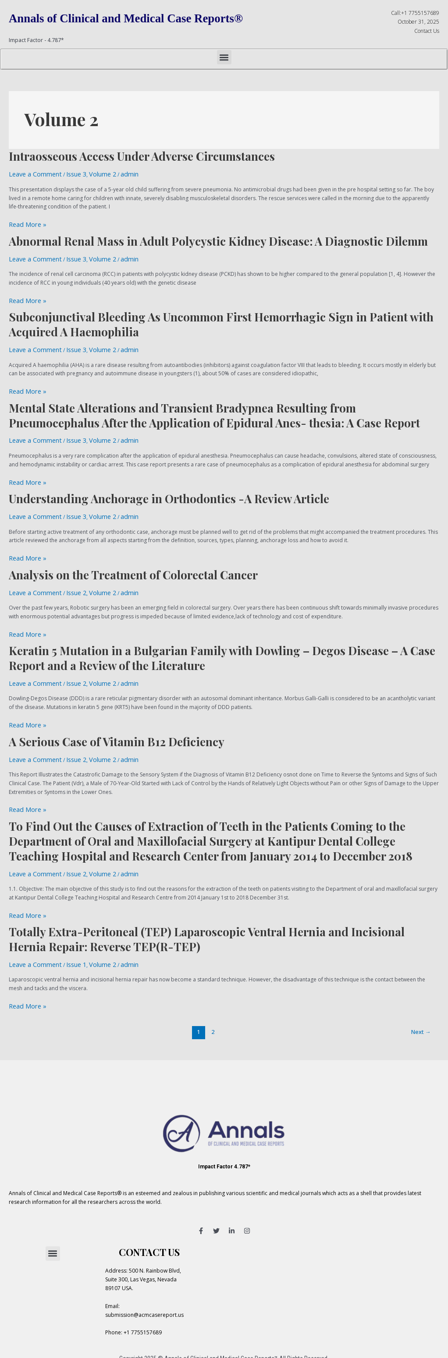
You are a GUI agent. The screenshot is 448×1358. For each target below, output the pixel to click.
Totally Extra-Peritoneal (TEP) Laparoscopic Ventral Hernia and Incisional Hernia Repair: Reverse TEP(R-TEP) (207, 907)
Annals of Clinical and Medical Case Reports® (148, 17)
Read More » (24, 221)
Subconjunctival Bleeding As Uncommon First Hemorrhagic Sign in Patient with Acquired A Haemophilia (221, 317)
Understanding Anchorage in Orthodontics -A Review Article (169, 484)
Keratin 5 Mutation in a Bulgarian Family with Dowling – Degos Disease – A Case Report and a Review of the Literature (222, 637)
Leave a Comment (31, 173)
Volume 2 (89, 173)
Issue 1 (66, 932)
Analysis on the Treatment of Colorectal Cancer (133, 557)
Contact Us (426, 31)
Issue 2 (66, 574)
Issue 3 (66, 173)
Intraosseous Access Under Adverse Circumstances (142, 156)
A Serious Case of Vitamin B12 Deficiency (116, 717)
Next (421, 996)
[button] (224, 57)
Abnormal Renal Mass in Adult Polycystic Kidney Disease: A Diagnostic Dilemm (218, 237)
